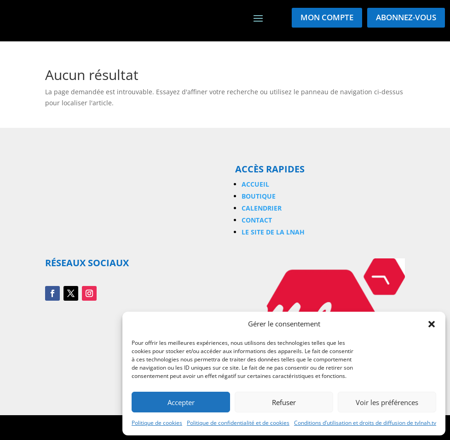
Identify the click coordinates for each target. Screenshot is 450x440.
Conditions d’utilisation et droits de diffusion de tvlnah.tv (365, 423)
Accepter (181, 402)
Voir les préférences (387, 402)
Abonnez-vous (406, 17)
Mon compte (326, 17)
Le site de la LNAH (273, 232)
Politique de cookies (157, 423)
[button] (431, 324)
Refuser (284, 402)
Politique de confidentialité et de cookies (238, 423)
